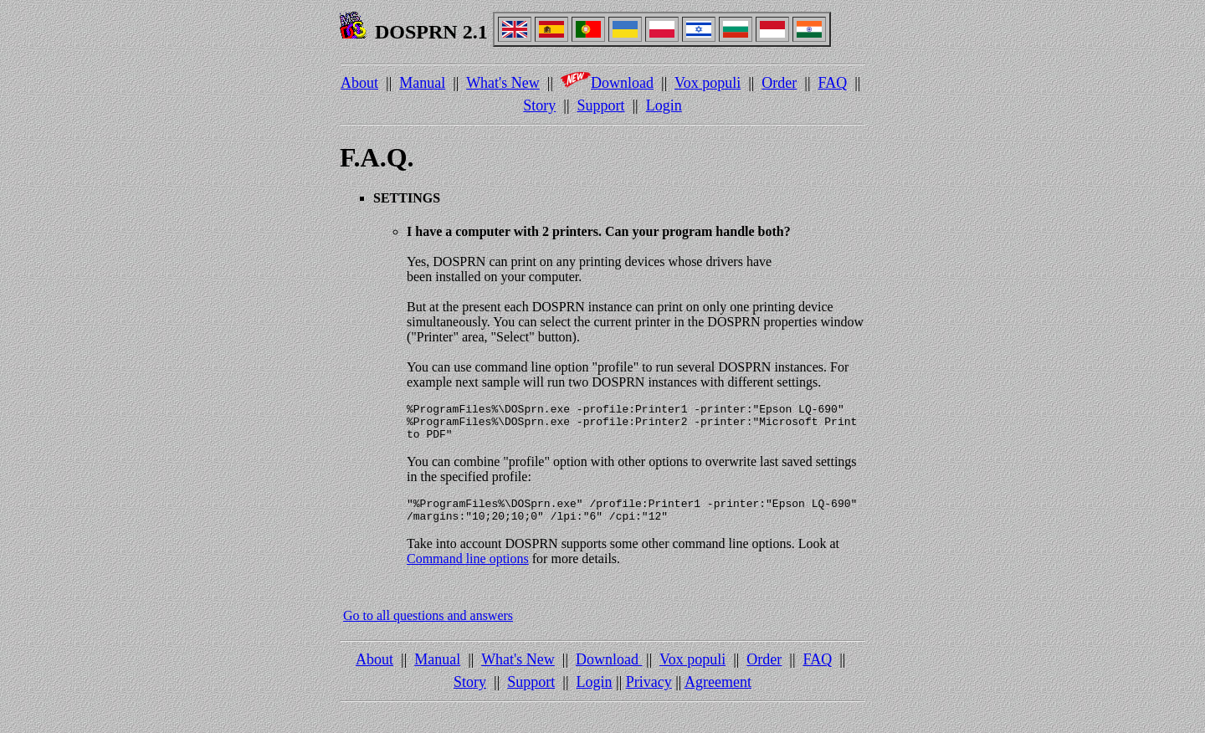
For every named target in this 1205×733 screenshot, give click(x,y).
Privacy (649, 694)
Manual (422, 82)
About (359, 82)
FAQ (833, 82)
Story (539, 105)
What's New (503, 82)
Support (601, 105)
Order (779, 82)
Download (607, 82)
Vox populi (707, 82)
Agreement (718, 694)
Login (664, 105)
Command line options (468, 571)
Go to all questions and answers (428, 628)
